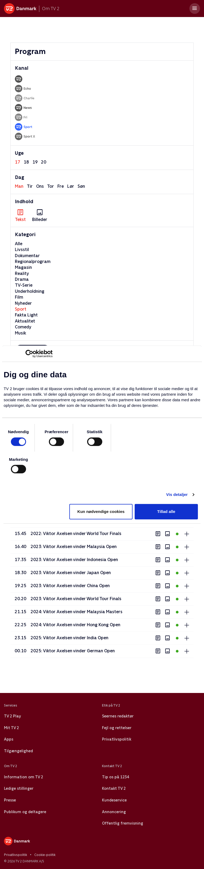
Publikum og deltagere (25, 812)
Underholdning (29, 291)
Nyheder (23, 303)
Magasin (23, 267)
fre (60, 186)
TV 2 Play (12, 716)
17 (17, 162)
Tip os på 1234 (115, 777)
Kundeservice (114, 800)
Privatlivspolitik (116, 739)
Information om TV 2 (23, 777)
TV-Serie (23, 285)
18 (26, 162)
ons (40, 186)
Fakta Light (26, 314)
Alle (18, 243)
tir (30, 186)
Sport (20, 309)
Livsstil (22, 249)
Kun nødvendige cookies (101, 511)
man (19, 186)
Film (19, 297)
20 (43, 162)
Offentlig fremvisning (122, 823)
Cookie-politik (45, 855)
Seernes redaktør (118, 716)
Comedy (23, 326)
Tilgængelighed (18, 751)
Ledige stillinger (18, 788)
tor (50, 186)
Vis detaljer (177, 494)
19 (35, 162)
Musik (20, 333)
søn (81, 186)
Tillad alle (166, 511)
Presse (10, 800)
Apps (8, 739)
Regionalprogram (32, 261)
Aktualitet (25, 321)
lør (70, 186)
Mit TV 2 (11, 728)
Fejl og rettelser (116, 728)
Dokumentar (27, 255)
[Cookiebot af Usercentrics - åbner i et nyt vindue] (29, 354)
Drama (22, 279)
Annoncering (114, 812)
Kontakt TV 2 (114, 788)
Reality (22, 273)
